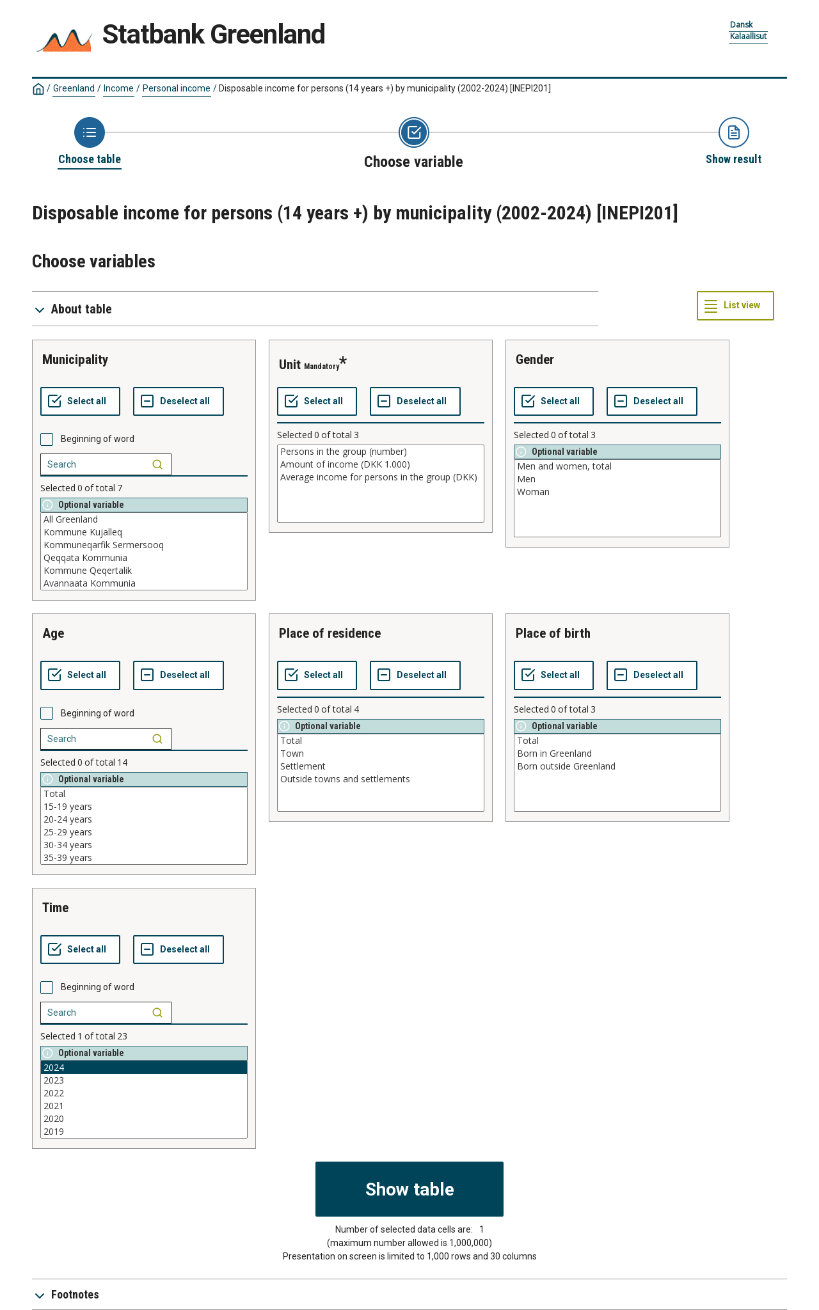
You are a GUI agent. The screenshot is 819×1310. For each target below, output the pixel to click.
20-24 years (144, 819)
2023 (144, 1080)
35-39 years (144, 857)
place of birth (553, 633)
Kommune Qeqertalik (144, 570)
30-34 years (144, 845)
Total (144, 793)
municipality (75, 359)
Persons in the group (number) (381, 451)
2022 (144, 1093)
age (53, 633)
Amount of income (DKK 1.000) (381, 464)
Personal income (177, 88)
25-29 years (144, 832)
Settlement (381, 766)
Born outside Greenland (617, 766)
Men (617, 479)
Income (119, 88)
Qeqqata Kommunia (144, 557)
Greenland (74, 88)
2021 (144, 1106)
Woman (617, 491)
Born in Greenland (617, 753)
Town (381, 753)
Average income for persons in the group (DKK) (381, 477)
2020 (144, 1118)
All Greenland (144, 519)
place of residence (330, 633)
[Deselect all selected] (178, 401)
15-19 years (144, 806)
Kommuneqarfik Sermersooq (144, 545)
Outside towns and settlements (381, 779)
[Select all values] (80, 401)
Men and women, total (617, 466)
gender (535, 359)
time (55, 907)
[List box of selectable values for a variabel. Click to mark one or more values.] (144, 551)
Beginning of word (97, 439)
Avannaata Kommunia (144, 583)
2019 (144, 1131)
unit (290, 364)
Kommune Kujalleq (144, 532)
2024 (144, 1067)
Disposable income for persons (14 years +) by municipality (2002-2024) (385, 88)
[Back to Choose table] (90, 142)
